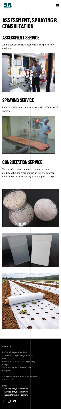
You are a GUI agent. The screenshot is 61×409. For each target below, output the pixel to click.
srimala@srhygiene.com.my (16, 388)
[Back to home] (7, 5)
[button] (57, 5)
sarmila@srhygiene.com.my (16, 391)
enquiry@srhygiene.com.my (16, 394)
